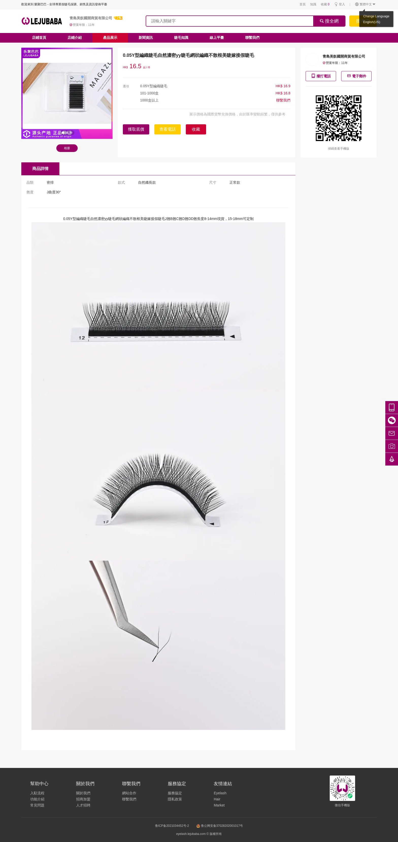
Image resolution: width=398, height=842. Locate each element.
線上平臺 (217, 38)
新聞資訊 (146, 38)
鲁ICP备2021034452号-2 (172, 826)
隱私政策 (175, 799)
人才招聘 (83, 805)
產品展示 (110, 38)
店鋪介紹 (75, 38)
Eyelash (220, 793)
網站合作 (129, 793)
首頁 (303, 4)
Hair (217, 799)
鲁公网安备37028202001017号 (219, 826)
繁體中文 (365, 4)
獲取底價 (136, 129)
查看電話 (167, 129)
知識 (313, 4)
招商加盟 (83, 799)
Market (219, 805)
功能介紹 (37, 799)
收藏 (325, 4)
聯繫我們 (252, 38)
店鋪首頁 (39, 38)
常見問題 (37, 805)
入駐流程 (37, 793)
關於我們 (83, 793)
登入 (339, 4)
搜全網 (329, 21)
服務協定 (175, 793)
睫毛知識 (181, 38)
